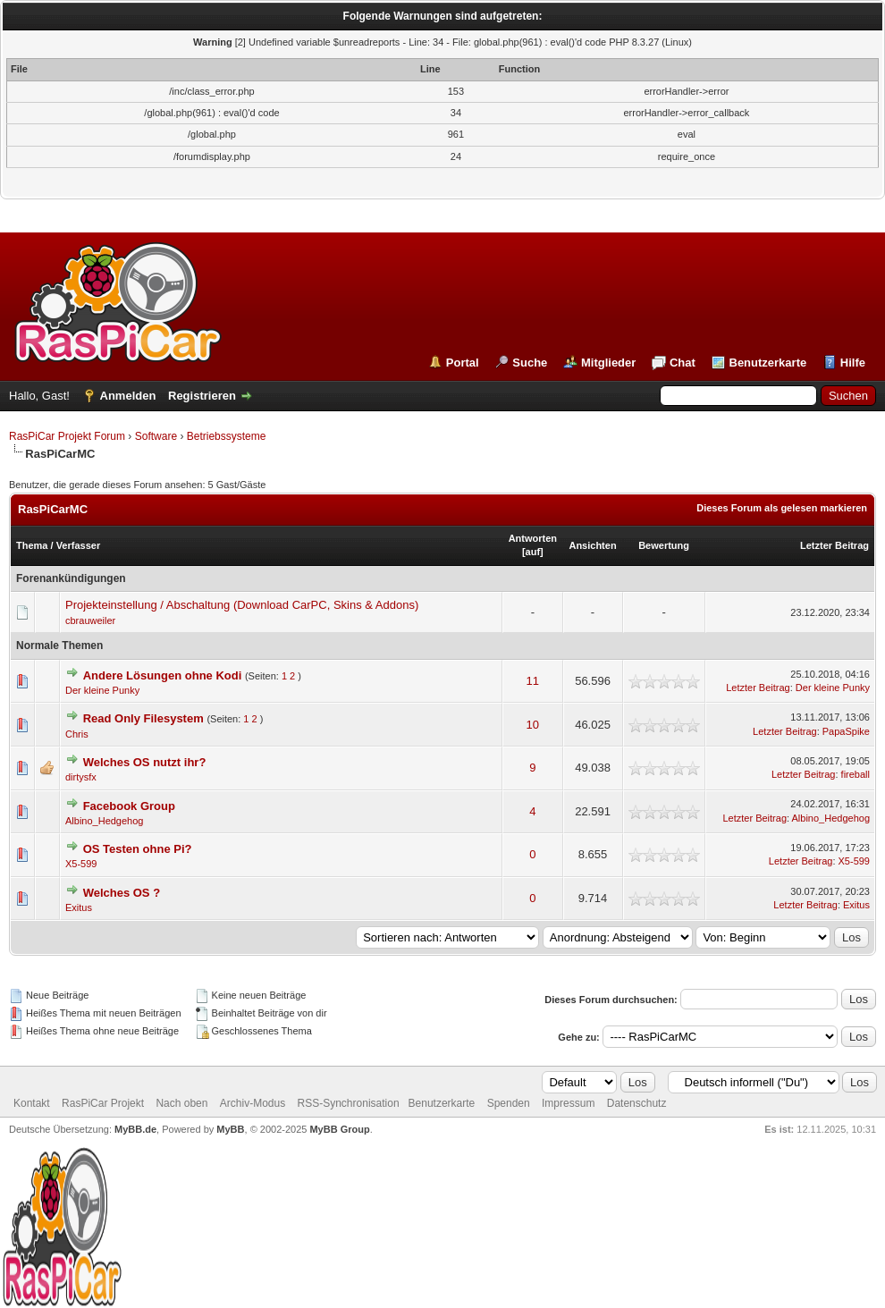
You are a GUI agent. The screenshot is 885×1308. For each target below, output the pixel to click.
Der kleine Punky (102, 690)
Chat (682, 362)
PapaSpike (846, 731)
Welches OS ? (121, 892)
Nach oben (181, 1103)
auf (533, 551)
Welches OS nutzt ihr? (144, 762)
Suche (529, 362)
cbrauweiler (90, 620)
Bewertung (663, 545)
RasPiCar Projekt (104, 1103)
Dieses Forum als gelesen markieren (781, 507)
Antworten (533, 538)
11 (533, 681)
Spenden (508, 1103)
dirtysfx (81, 777)
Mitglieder (608, 362)
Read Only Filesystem (143, 718)
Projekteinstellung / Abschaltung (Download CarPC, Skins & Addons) (241, 605)
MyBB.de (135, 1129)
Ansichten (592, 545)
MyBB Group (339, 1129)
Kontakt (31, 1103)
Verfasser (78, 545)
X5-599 (81, 863)
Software (156, 436)
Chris (76, 734)
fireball (855, 774)
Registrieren (202, 395)
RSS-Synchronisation (349, 1103)
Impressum (568, 1103)
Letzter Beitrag (834, 545)
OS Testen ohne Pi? (137, 849)
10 (533, 724)
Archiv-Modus (252, 1103)
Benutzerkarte (768, 362)
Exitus (78, 907)
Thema (31, 545)
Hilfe (852, 362)
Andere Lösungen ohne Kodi (162, 675)
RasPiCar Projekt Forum (67, 436)
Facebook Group (129, 806)
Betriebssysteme (226, 436)
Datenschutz (637, 1103)
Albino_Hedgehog (104, 820)
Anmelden (128, 395)
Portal (462, 362)
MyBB (230, 1129)
